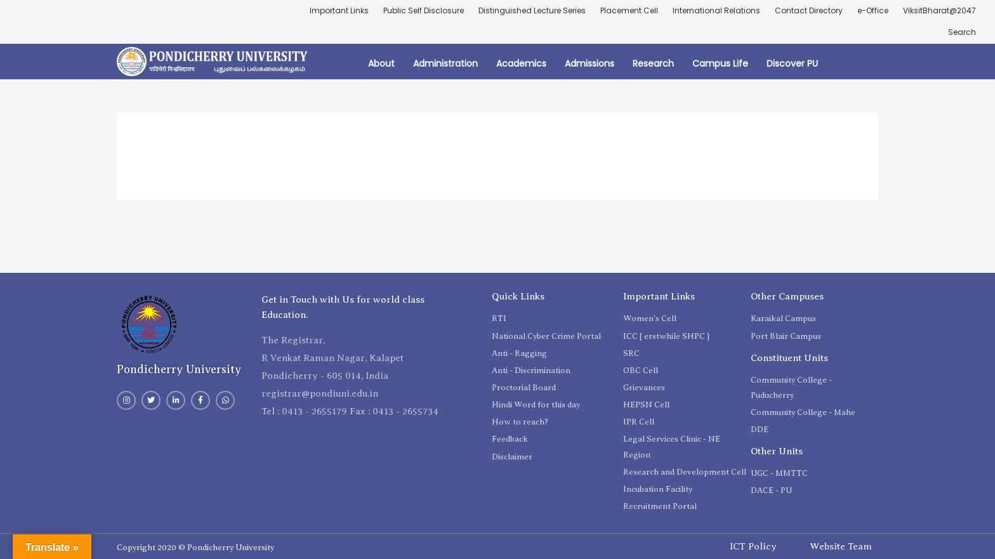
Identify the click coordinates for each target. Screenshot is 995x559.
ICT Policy (753, 546)
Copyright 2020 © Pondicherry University (195, 547)
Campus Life (720, 63)
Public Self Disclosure (423, 10)
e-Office (872, 10)
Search (962, 32)
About (381, 63)
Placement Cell (629, 10)
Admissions (589, 63)
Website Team (841, 546)
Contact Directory (809, 10)
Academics (521, 63)
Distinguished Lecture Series (532, 10)
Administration (445, 63)
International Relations (716, 10)
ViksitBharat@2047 (939, 10)
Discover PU (792, 63)
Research (653, 63)
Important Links (339, 10)
